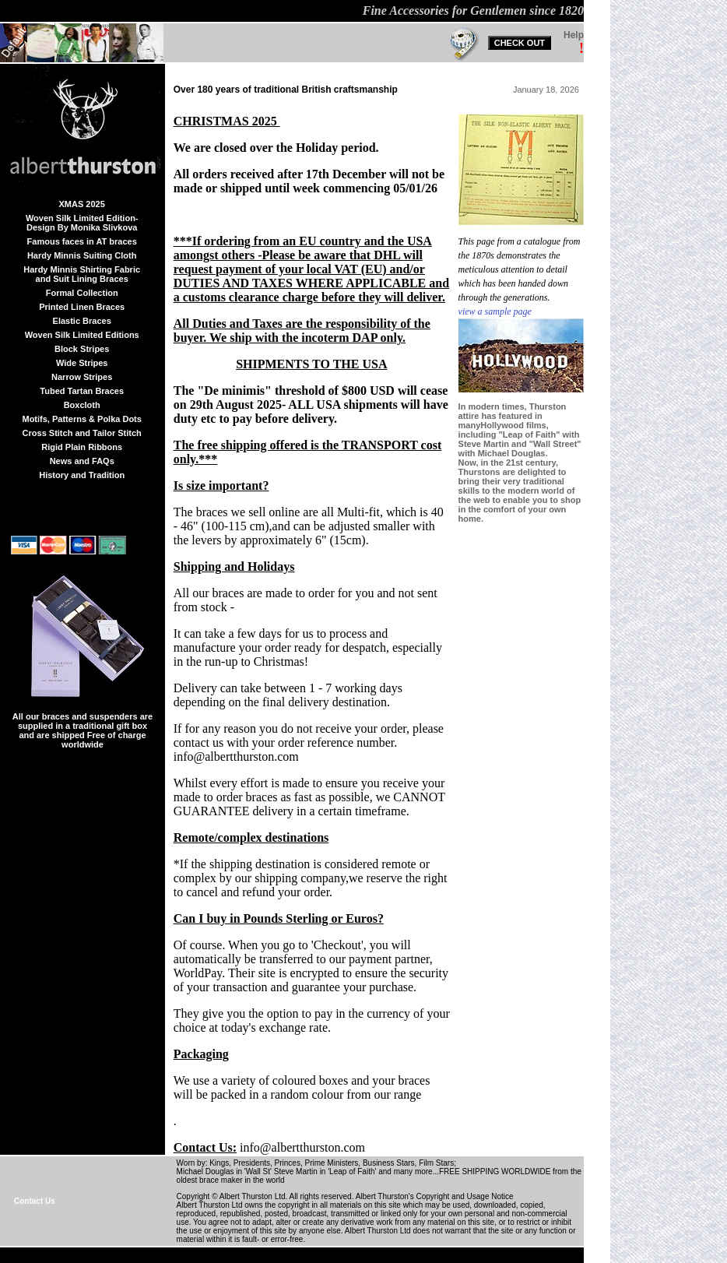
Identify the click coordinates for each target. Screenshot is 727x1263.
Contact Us (34, 1201)
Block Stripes (81, 349)
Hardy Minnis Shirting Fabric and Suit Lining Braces (81, 274)
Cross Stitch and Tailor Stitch (82, 433)
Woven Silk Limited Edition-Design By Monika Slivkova (82, 222)
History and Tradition (82, 475)
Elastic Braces (82, 320)
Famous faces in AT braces (82, 241)
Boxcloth (82, 405)
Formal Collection (82, 292)
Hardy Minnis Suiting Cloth (82, 255)
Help (574, 35)
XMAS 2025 (82, 204)
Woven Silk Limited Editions (82, 334)
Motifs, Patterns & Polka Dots (81, 419)
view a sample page (495, 311)
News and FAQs (82, 461)
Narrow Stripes (81, 377)
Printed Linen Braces (82, 306)
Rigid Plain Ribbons (81, 447)
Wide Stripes (82, 363)
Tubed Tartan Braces (82, 391)
